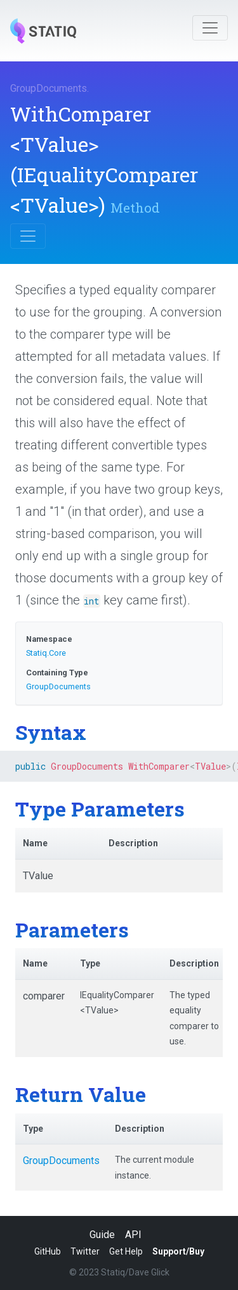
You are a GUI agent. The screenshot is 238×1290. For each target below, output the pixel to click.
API (133, 1235)
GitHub (47, 1251)
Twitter (85, 1251)
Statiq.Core (46, 653)
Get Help (126, 1251)
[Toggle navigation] (210, 28)
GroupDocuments (48, 88)
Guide (102, 1235)
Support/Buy (178, 1251)
